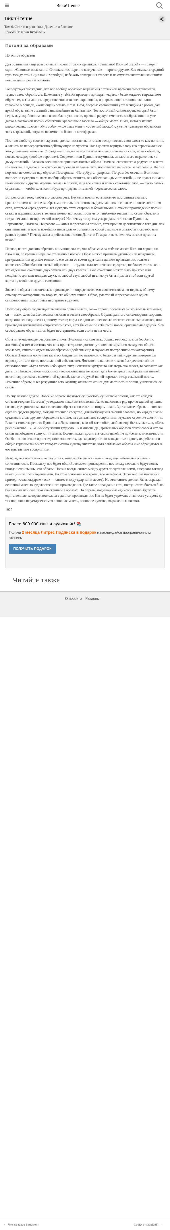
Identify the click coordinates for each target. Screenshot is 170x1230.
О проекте (73, 598)
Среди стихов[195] (146, 1224)
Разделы (92, 598)
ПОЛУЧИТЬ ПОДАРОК (32, 549)
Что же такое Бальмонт (23, 1224)
